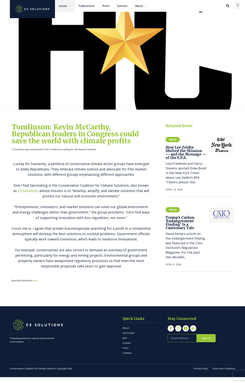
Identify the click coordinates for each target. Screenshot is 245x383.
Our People (129, 338)
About (126, 333)
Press (126, 353)
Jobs (125, 343)
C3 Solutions (28, 196)
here (34, 286)
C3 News (127, 358)
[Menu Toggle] (237, 5)
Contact (127, 348)
